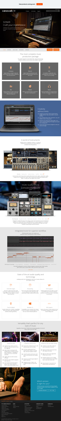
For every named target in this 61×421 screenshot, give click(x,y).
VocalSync (26, 264)
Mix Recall (53, 264)
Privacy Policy (7, 419)
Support (38, 11)
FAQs (25, 406)
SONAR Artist (4, 407)
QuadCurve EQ (22, 219)
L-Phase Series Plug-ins (5, 409)
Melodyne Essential (9, 264)
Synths (37, 174)
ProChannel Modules (5, 412)
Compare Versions (42, 390)
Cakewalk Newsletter (39, 405)
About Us (49, 405)
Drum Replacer (19, 264)
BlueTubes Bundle (32, 219)
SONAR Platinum (4, 405)
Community (33, 11)
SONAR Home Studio (5, 408)
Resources (21, 49)
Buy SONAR (56, 49)
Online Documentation (28, 407)
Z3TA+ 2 (3, 415)
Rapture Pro (4, 416)
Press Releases (38, 408)
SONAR (4, 49)
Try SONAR (50, 49)
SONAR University (16, 406)
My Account (57, 9)
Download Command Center (29, 410)
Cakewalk (3, 401)
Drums (18, 174)
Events (37, 406)
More (42, 174)
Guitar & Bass (31, 174)
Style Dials (3, 411)
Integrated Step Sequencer (43, 264)
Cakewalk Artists (39, 407)
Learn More (30, 269)
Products (27, 11)
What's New (15, 49)
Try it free (52, 390)
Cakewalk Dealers (51, 406)
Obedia (14, 407)
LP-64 (39, 219)
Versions (27, 49)
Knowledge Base (27, 405)
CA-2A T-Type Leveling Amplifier (7, 413)
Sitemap (2, 419)
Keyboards (24, 174)
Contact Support (27, 412)
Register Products (28, 409)
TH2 (43, 219)
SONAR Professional (5, 406)
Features (9, 49)
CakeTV (14, 405)
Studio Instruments (5, 414)
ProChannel (15, 219)
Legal (11, 419)
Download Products (28, 408)
